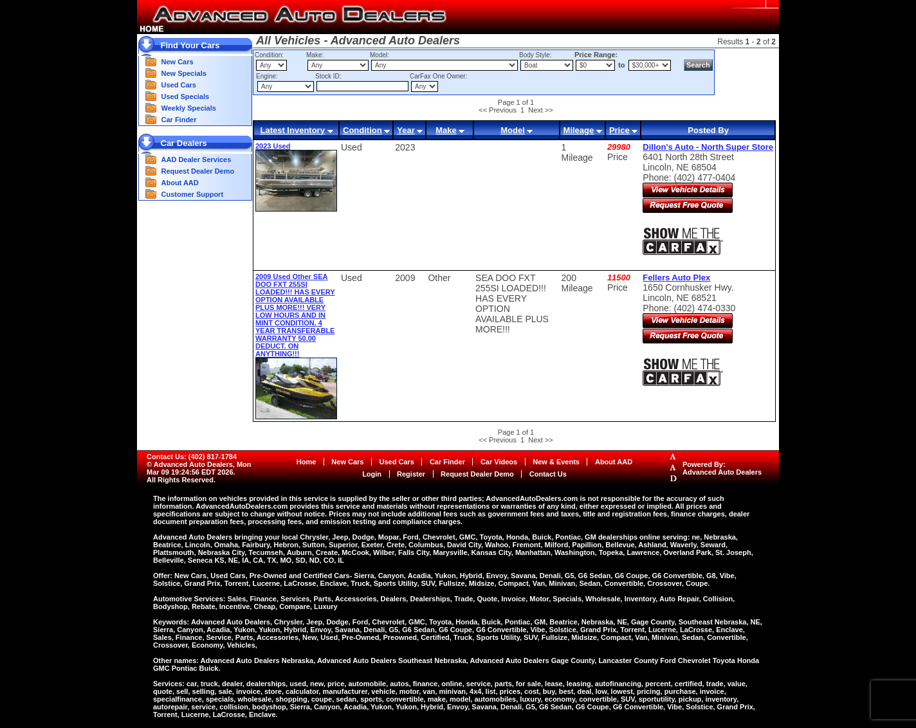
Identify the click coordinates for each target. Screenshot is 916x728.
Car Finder (179, 119)
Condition (362, 130)
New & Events (556, 462)
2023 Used (272, 146)
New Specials (183, 73)
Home (306, 462)
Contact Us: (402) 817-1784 (192, 456)
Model (512, 130)
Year (405, 130)
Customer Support (192, 194)
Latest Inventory (292, 130)
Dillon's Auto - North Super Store (708, 147)
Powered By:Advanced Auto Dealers (722, 468)
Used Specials (185, 96)
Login (371, 474)
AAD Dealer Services (196, 159)
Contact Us (548, 474)
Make (446, 130)
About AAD (180, 183)
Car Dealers (184, 143)
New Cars (177, 62)
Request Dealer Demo (198, 171)
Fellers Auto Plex (676, 277)
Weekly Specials (188, 108)
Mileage (578, 130)
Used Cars (178, 85)
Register (411, 474)
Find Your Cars (190, 45)
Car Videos (499, 462)
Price (619, 130)
